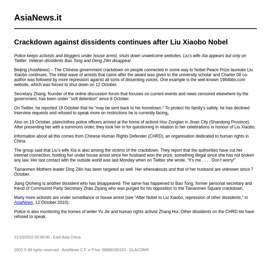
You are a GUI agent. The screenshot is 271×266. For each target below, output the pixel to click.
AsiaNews (23, 202)
